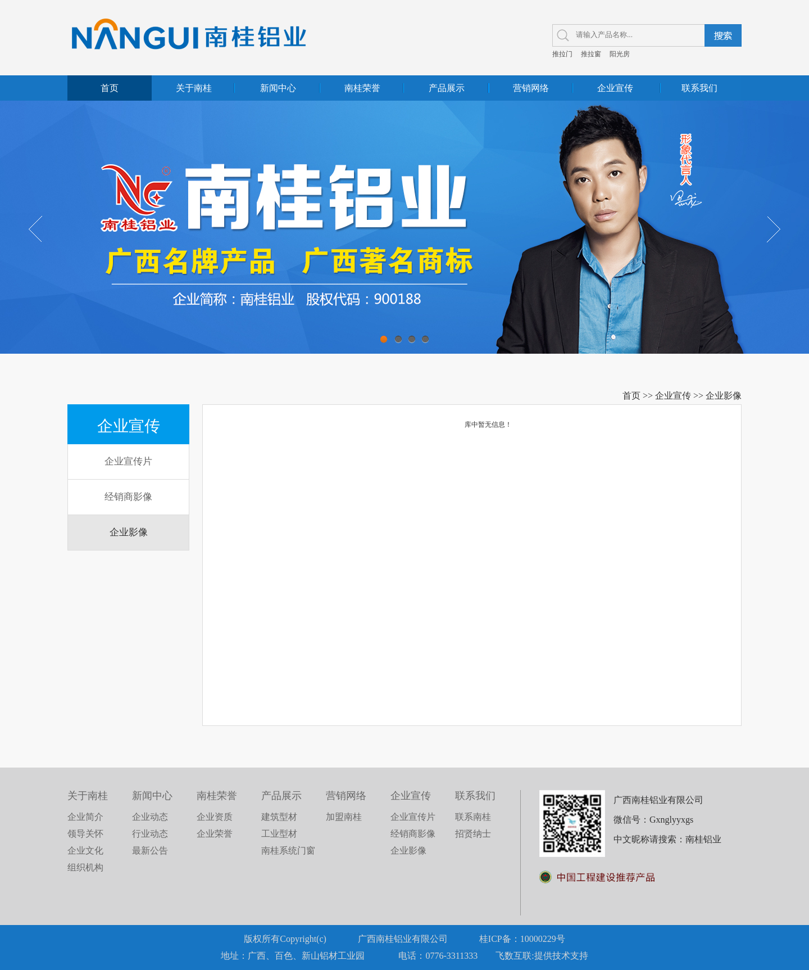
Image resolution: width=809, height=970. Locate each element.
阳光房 (620, 54)
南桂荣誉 (362, 88)
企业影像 (724, 395)
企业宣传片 (128, 461)
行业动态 (150, 833)
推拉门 (562, 54)
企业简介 (85, 817)
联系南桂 (473, 817)
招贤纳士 (473, 833)
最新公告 (150, 850)
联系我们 (699, 88)
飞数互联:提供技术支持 (542, 955)
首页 (110, 88)
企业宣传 (615, 88)
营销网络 (531, 88)
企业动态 (150, 817)
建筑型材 (279, 817)
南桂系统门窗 (288, 850)
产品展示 (447, 88)
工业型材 (279, 833)
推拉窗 (591, 54)
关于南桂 (194, 88)
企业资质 (215, 817)
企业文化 (85, 850)
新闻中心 (278, 88)
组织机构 (85, 867)
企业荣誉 (215, 833)
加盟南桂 (344, 817)
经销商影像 (128, 496)
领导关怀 (85, 833)
